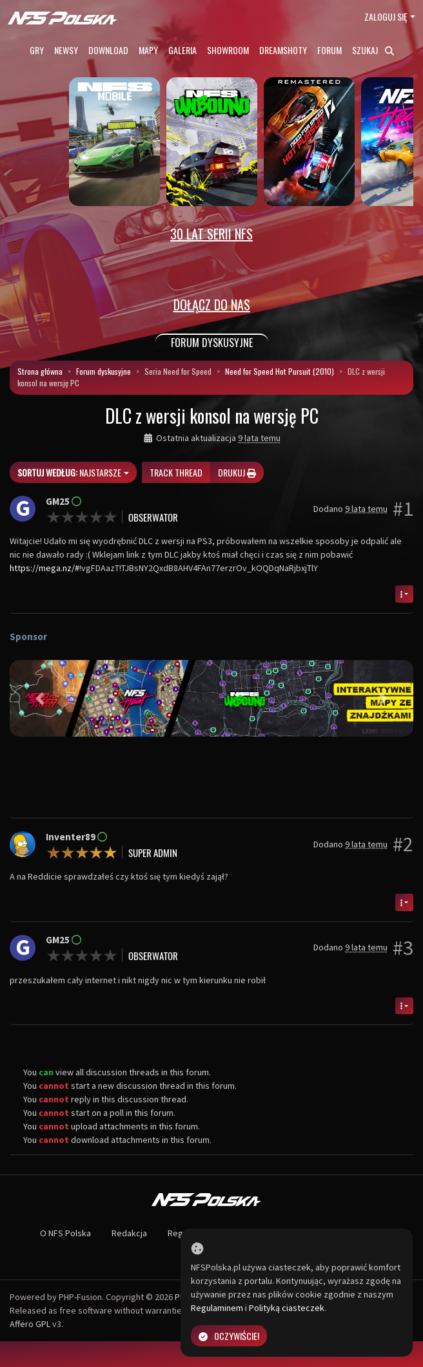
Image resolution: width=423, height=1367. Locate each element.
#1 (403, 509)
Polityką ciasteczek (286, 1308)
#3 (403, 948)
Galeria (182, 50)
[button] (40, 698)
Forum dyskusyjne (103, 371)
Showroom (228, 50)
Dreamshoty (283, 50)
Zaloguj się (386, 16)
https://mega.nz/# (44, 568)
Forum (329, 50)
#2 (403, 844)
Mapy (148, 50)
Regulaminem (217, 1308)
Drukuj (237, 472)
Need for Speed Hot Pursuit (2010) (279, 371)
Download (108, 50)
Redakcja (129, 1233)
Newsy (66, 50)
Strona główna (40, 371)
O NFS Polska (65, 1233)
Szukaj (373, 50)
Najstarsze (69, 472)
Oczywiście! (229, 1336)
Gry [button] (37, 50)
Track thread (176, 472)
